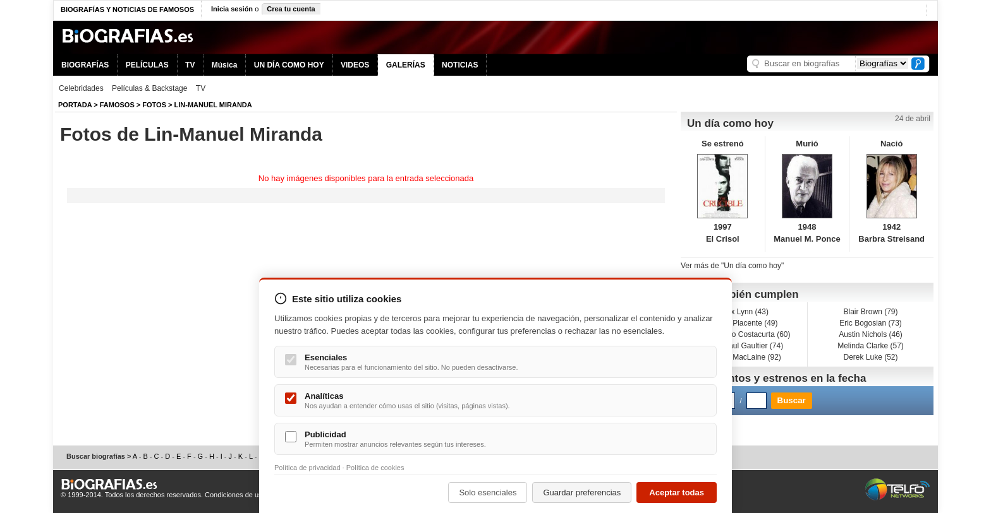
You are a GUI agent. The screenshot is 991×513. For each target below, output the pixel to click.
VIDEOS (355, 65)
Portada (75, 105)
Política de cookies (375, 467)
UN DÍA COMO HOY (289, 65)
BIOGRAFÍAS (85, 65)
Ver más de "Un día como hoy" (732, 265)
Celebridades (81, 88)
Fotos (154, 105)
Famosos (117, 105)
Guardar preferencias (582, 492)
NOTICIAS (460, 65)
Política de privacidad (307, 467)
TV (190, 65)
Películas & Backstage (149, 88)
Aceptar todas (676, 492)
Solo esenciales (487, 492)
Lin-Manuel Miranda (213, 105)
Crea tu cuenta (291, 9)
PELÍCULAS (147, 65)
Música (225, 65)
